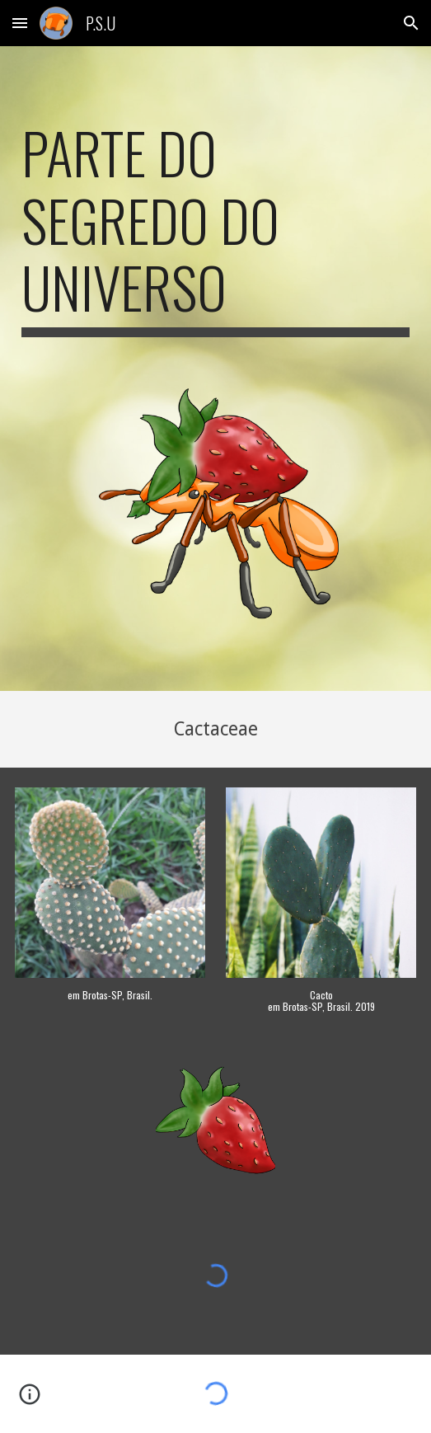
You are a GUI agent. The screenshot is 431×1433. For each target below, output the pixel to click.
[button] (20, 22)
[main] (215, 228)
